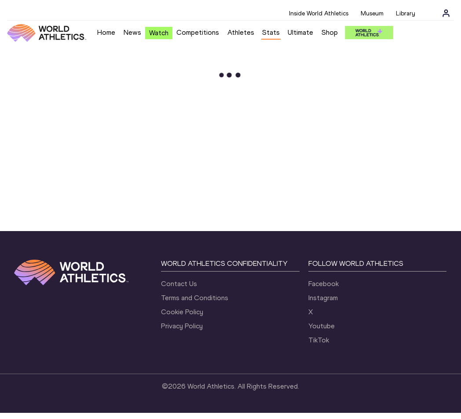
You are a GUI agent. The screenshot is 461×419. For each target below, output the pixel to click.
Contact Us (179, 283)
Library (405, 13)
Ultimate (300, 32)
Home (106, 32)
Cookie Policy (182, 312)
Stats (271, 32)
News (132, 32)
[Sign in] (446, 13)
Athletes (240, 32)
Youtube (321, 326)
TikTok (318, 340)
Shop (330, 32)
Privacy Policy (182, 326)
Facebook (323, 283)
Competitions (197, 32)
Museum (372, 13)
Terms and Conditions (194, 298)
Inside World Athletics (318, 13)
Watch (158, 33)
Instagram (323, 298)
